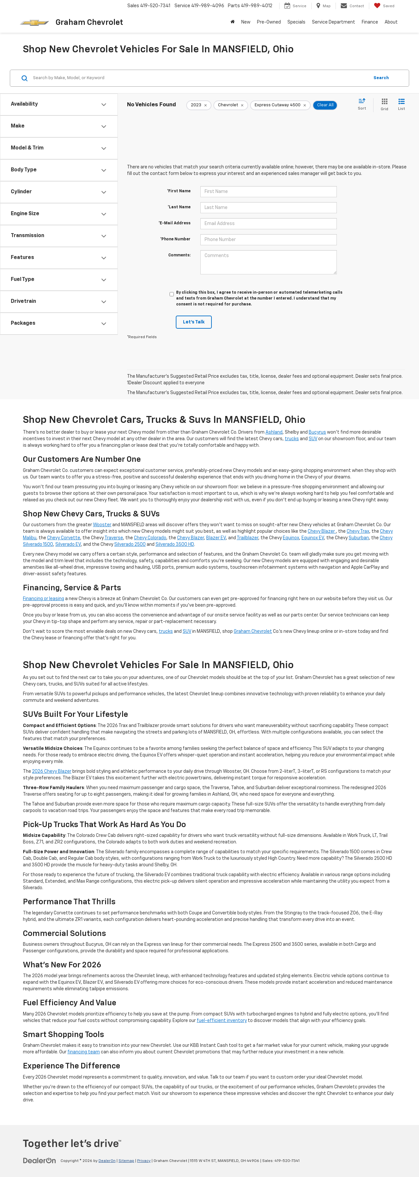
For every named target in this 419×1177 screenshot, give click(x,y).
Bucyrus (317, 432)
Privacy (144, 1161)
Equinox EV (312, 538)
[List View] (401, 105)
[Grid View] (383, 105)
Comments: (179, 255)
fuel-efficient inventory (222, 1020)
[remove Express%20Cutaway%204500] (280, 105)
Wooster (102, 525)
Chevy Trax (358, 531)
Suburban (359, 538)
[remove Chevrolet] (230, 105)
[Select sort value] (364, 104)
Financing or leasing (43, 599)
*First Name (179, 191)
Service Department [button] (333, 22)
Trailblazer (247, 538)
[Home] (232, 22)
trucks (292, 439)
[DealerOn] (39, 1160)
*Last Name (179, 207)
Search (381, 78)
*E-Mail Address (174, 223)
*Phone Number (175, 239)
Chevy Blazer (322, 531)
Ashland (273, 432)
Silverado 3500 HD (174, 544)
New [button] (245, 22)
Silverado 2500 (130, 544)
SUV (313, 439)
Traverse (113, 538)
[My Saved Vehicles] (384, 6)
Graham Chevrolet (253, 631)
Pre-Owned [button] (269, 22)
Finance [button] (370, 22)
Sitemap (126, 1161)
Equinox (291, 538)
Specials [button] (296, 22)
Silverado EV (68, 544)
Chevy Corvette (63, 538)
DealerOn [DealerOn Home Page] (107, 1161)
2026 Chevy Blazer (51, 771)
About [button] (391, 22)
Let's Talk (194, 322)
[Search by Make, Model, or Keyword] (200, 78)
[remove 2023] (198, 105)
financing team (83, 1052)
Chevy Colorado (150, 538)
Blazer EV (216, 538)
